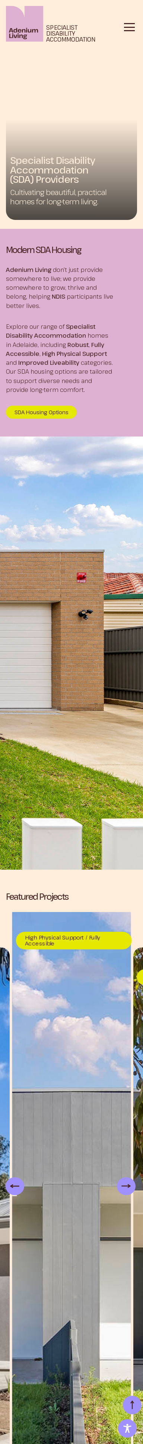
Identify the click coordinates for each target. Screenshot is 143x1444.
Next (120, 1185)
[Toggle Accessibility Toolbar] (127, 1428)
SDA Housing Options (42, 412)
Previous (9, 1185)
